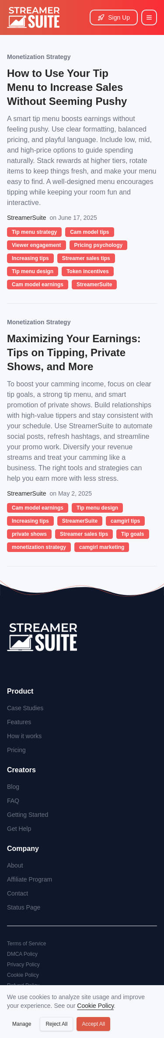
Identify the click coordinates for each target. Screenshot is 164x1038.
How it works (24, 736)
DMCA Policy (22, 954)
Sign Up (114, 17)
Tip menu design (32, 271)
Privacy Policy (23, 965)
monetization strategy (39, 547)
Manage (21, 1024)
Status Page (23, 907)
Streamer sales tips (86, 258)
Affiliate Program (29, 879)
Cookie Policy (23, 975)
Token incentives (87, 271)
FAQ (13, 800)
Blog (13, 786)
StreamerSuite (94, 284)
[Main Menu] (149, 17)
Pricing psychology (98, 245)
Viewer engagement (36, 245)
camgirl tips (125, 521)
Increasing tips (30, 258)
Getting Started (27, 814)
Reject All (56, 1024)
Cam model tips (89, 232)
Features (19, 722)
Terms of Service (26, 944)
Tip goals (132, 534)
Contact (17, 893)
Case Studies (25, 708)
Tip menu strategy (34, 232)
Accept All (93, 1024)
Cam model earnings (37, 284)
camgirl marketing (101, 547)
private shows (29, 534)
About (15, 865)
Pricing (16, 749)
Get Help (19, 828)
